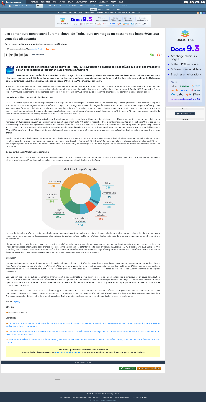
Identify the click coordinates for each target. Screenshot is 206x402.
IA (45, 6)
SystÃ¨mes (125, 6)
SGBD (101, 6)
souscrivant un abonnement (67, 354)
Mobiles (116, 6)
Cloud (39, 6)
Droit (113, 2)
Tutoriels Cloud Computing (106, 13)
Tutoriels (45, 2)
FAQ (55, 2)
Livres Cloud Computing (86, 13)
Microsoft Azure (124, 13)
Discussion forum (185, 113)
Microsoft (57, 6)
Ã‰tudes (103, 2)
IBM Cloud (116, 9)
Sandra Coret (36, 51)
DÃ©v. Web (73, 6)
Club (121, 2)
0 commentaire (51, 51)
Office (108, 6)
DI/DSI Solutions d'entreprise (24, 6)
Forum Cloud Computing (67, 13)
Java (65, 6)
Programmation (91, 6)
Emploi (93, 2)
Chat (70, 2)
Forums (34, 2)
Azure (107, 9)
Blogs (62, 2)
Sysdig (17, 303)
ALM (50, 6)
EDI (81, 6)
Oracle (100, 9)
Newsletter (81, 2)
